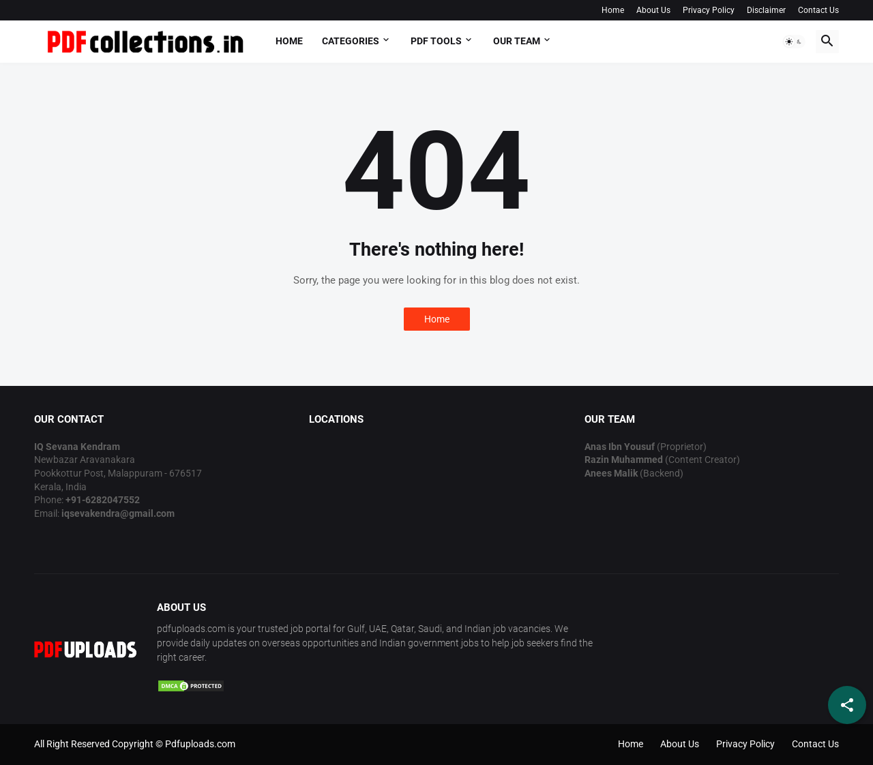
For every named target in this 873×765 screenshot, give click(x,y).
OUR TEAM (516, 40)
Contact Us (818, 10)
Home (613, 10)
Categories (350, 40)
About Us (653, 10)
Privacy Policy (709, 10)
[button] (793, 41)
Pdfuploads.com (200, 743)
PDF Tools (436, 40)
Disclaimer (766, 10)
